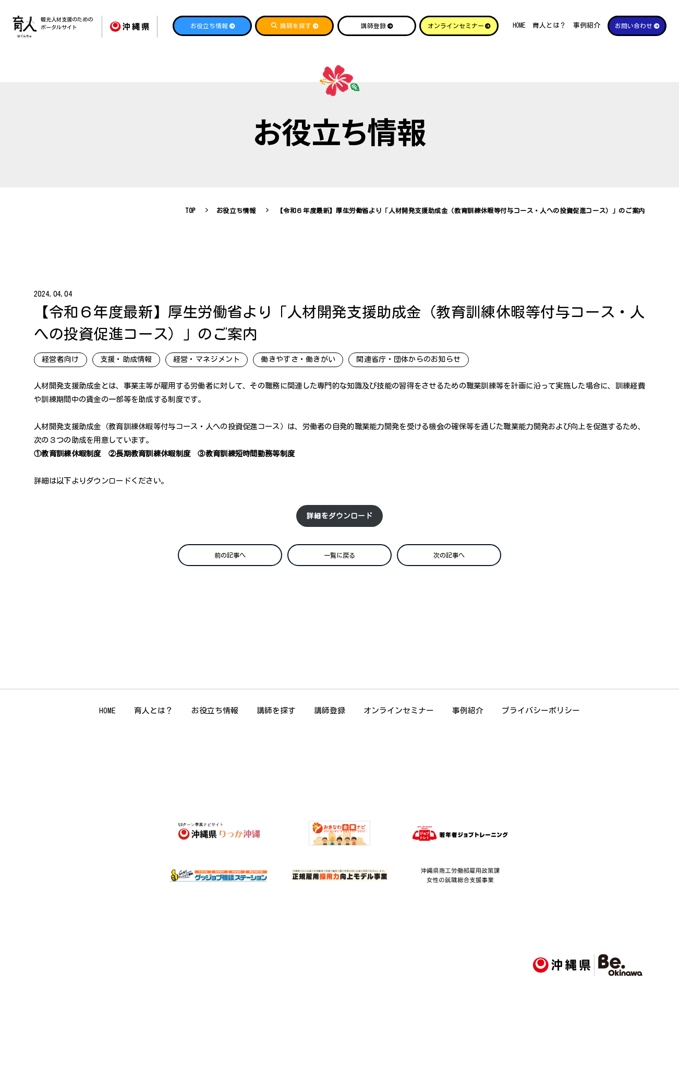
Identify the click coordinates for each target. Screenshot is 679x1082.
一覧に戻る (339, 563)
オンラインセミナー (398, 720)
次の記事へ (449, 563)
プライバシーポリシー (541, 720)
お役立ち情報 (214, 720)
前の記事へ (230, 563)
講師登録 (329, 720)
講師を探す (276, 720)
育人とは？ (549, 25)
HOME (519, 25)
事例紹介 (586, 25)
